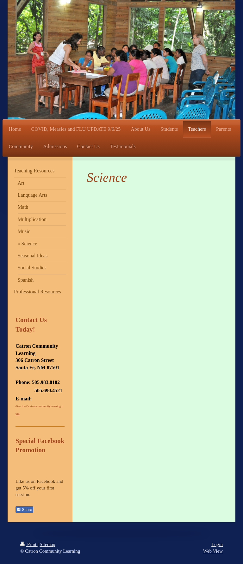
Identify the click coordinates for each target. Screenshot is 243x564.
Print (29, 544)
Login (217, 544)
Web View (213, 551)
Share (24, 509)
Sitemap (47, 544)
